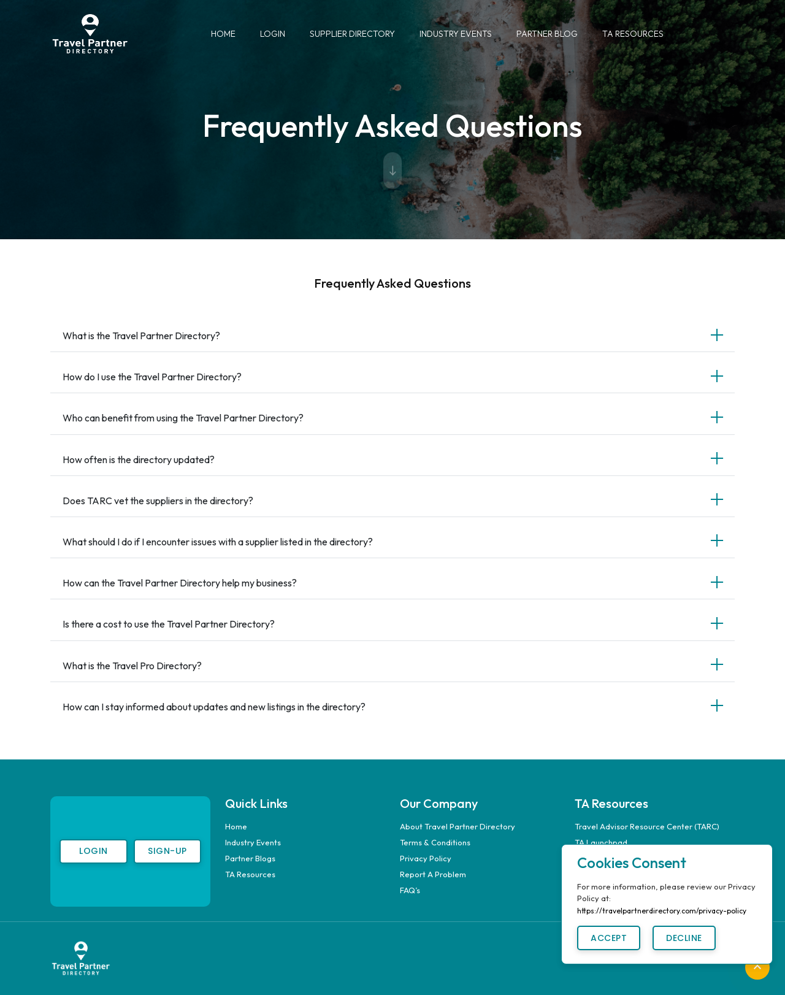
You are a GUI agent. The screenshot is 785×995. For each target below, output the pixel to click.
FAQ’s (410, 890)
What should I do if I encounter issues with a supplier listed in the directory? (218, 542)
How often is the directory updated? (139, 459)
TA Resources (633, 33)
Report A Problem (433, 874)
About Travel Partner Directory (457, 826)
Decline (684, 938)
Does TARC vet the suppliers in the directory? (158, 500)
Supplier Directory (352, 33)
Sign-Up (167, 851)
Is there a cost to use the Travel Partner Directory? (169, 624)
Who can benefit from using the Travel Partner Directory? (183, 418)
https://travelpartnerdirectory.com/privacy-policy (661, 910)
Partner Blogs (250, 858)
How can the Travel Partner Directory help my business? (180, 583)
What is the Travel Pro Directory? (132, 665)
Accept (609, 938)
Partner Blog (547, 33)
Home (223, 33)
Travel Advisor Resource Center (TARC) (647, 826)
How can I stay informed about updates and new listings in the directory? (214, 707)
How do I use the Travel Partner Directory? (152, 377)
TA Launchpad (601, 842)
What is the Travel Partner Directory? (141, 335)
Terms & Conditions (435, 842)
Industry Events (455, 33)
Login (272, 33)
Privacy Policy (425, 858)
